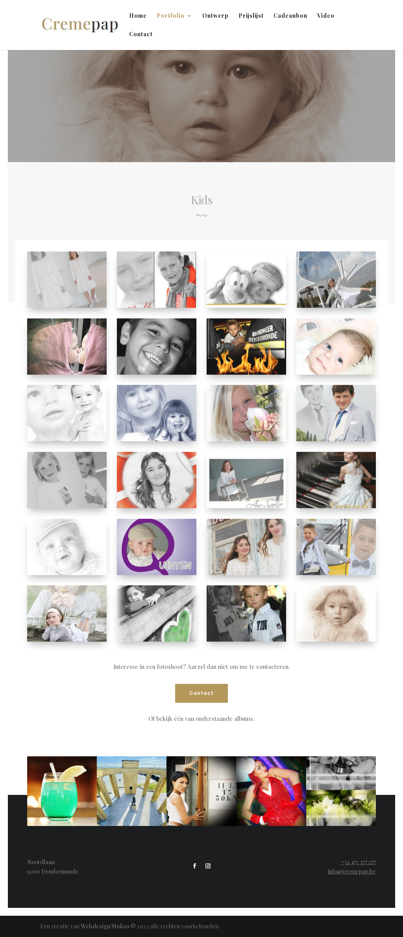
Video (326, 16)
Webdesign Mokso (105, 926)
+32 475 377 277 (358, 862)
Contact (141, 34)
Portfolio (171, 16)
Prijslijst (251, 16)
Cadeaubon (290, 16)
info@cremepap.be (352, 871)
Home (138, 16)
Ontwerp (215, 16)
